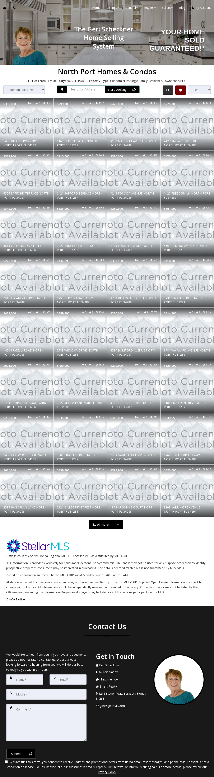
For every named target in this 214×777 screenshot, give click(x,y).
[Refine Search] (167, 90)
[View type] (199, 89)
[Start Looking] (122, 89)
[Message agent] (121, 679)
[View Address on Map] (121, 696)
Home (96, 8)
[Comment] (46, 711)
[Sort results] (24, 89)
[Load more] (106, 524)
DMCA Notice (15, 599)
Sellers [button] (167, 8)
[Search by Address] (98, 89)
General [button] (131, 8)
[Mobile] (46, 691)
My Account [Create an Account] (201, 8)
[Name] (24, 678)
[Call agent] (13, 8)
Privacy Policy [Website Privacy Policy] (107, 755)
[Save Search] (180, 90)
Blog (182, 8)
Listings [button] (113, 8)
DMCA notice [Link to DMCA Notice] (107, 772)
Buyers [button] (150, 8)
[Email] (68, 678)
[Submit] (21, 737)
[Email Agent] (6, 8)
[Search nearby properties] (62, 89)
